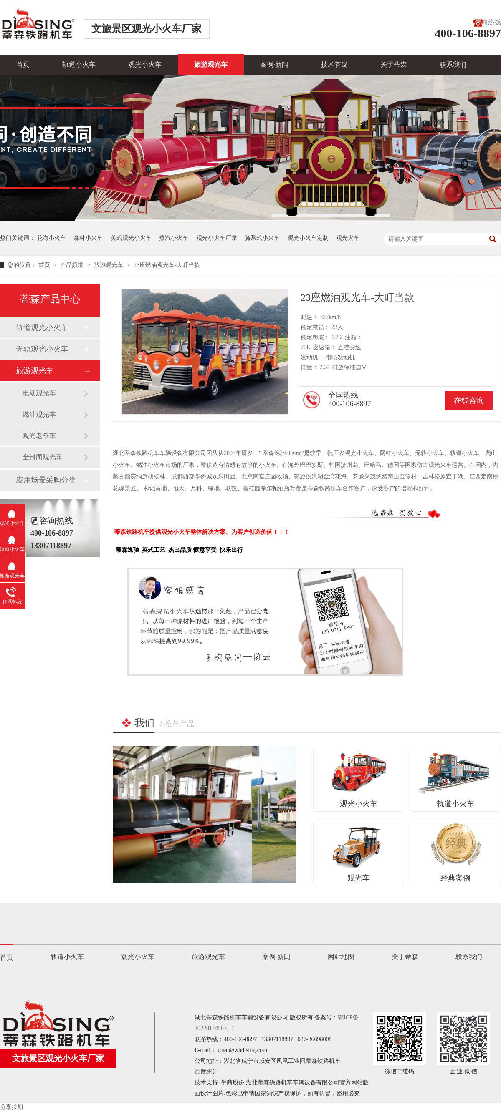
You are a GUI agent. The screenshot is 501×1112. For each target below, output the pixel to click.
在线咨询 (469, 400)
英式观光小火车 (131, 238)
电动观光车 (39, 393)
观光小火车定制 (308, 238)
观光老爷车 (39, 435)
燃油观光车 (39, 414)
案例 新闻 (276, 956)
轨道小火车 (79, 64)
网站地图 (341, 956)
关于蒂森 (393, 64)
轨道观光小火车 (42, 327)
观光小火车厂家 (216, 238)
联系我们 (453, 64)
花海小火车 (51, 238)
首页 (23, 64)
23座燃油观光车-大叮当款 (167, 265)
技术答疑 (334, 64)
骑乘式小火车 (262, 238)
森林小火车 (88, 238)
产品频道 (72, 265)
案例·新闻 (274, 64)
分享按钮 (11, 1107)
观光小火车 (145, 64)
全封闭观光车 (43, 456)
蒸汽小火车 (173, 238)
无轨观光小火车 (42, 349)
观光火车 (347, 238)
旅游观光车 (211, 64)
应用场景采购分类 (46, 480)
